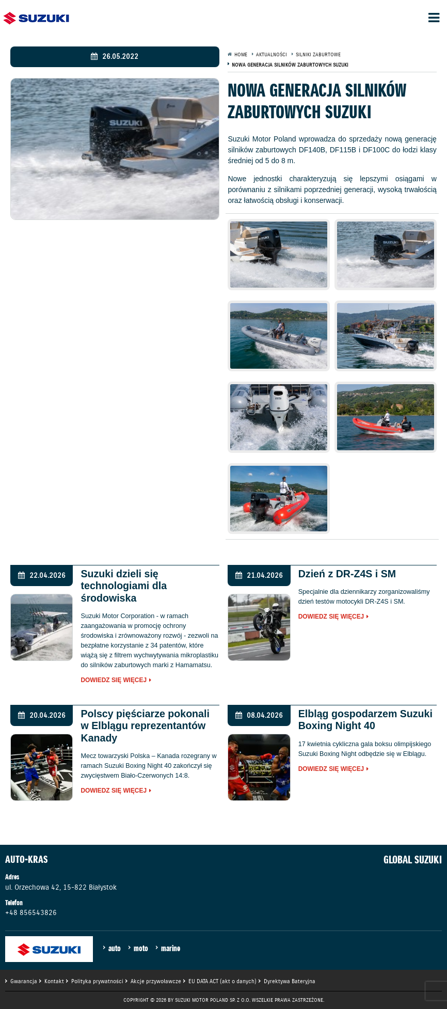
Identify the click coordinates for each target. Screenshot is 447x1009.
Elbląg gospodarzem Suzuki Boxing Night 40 (365, 720)
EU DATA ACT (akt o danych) (222, 981)
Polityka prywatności (97, 981)
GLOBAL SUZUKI (413, 859)
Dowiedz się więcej (114, 680)
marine (170, 948)
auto (114, 948)
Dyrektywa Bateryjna (289, 981)
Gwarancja (23, 981)
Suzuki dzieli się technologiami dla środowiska (124, 586)
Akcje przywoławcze (156, 981)
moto (141, 948)
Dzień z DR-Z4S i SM (347, 573)
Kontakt (54, 981)
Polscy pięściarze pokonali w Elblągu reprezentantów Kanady (145, 726)
